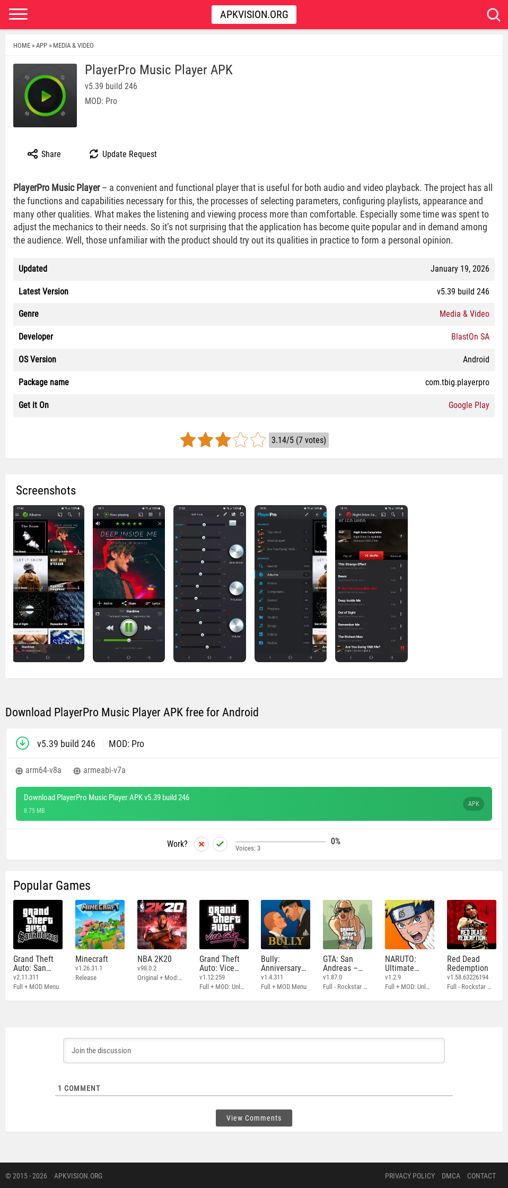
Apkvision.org (254, 14)
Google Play (469, 405)
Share (44, 154)
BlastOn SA (470, 337)
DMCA (451, 1174)
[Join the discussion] (254, 1049)
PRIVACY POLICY (410, 1174)
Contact (481, 1174)
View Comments (254, 1117)
